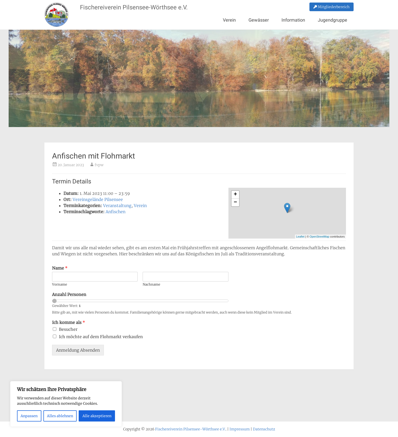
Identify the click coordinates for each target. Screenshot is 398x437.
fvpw (99, 165)
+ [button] (235, 194)
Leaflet (300, 236)
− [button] (235, 202)
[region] (66, 404)
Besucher (68, 329)
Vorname (59, 285)
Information (293, 20)
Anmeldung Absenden (78, 350)
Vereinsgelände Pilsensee (98, 199)
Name (60, 268)
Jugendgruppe (332, 20)
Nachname (151, 285)
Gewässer (258, 20)
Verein (229, 20)
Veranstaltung (117, 205)
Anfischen (115, 211)
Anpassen (29, 416)
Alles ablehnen (60, 416)
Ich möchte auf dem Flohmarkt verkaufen (101, 336)
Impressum (239, 429)
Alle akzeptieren (96, 416)
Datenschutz (264, 429)
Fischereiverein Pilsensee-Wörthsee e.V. (134, 7)
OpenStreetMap (319, 236)
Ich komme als (68, 322)
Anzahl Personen (69, 294)
